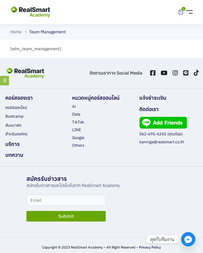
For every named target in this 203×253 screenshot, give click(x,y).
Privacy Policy (150, 247)
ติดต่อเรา (149, 109)
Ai (74, 106)
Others (78, 145)
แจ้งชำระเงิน (152, 97)
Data (76, 114)
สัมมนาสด (13, 125)
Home (16, 31)
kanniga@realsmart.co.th (161, 141)
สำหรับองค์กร (16, 133)
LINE (76, 129)
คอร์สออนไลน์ (16, 107)
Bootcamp (14, 116)
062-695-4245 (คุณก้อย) (161, 133)
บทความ (14, 154)
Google (78, 137)
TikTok (78, 122)
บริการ (12, 144)
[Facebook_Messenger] (188, 239)
